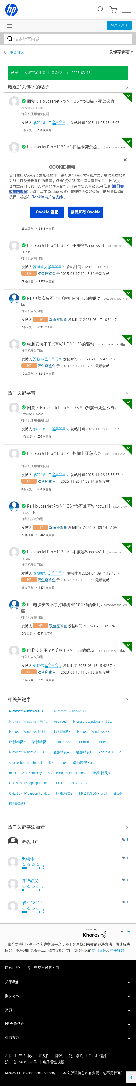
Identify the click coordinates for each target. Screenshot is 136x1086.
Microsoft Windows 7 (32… (92, 721)
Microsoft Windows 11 (70, 711)
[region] (68, 189)
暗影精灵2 (64, 793)
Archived (60, 721)
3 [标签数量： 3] (127, 839)
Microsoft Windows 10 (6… (28, 711)
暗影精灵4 (61, 752)
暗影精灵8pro (83, 762)
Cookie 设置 (47, 212)
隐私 (59, 1055)
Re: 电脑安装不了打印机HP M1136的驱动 (77, 298)
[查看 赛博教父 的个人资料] (40, 267)
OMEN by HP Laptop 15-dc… (29, 783)
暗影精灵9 (62, 731)
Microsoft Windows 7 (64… (28, 721)
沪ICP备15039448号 (21, 1062)
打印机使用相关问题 (35, 114)
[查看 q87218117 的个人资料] (42, 122)
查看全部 (68, 87)
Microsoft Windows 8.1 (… (27, 752)
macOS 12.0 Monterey (25, 773)
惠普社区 (17, 52)
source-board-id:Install (25, 762)
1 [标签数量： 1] (127, 858)
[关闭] (125, 159)
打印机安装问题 (32, 258)
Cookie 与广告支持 (47, 197)
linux (63, 762)
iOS (50, 762)
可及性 (44, 1055)
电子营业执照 (54, 1062)
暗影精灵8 (102, 773)
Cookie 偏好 (98, 1055)
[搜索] (68, 39)
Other (102, 742)
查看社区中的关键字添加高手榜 (68, 827)
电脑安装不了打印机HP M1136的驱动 (74, 344)
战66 (118, 793)
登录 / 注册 (119, 25)
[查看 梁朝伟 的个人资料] (38, 359)
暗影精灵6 (84, 752)
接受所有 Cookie (86, 212)
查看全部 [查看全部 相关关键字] (68, 700)
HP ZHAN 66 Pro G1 (93, 793)
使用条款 (99, 950)
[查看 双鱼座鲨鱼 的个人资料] (47, 273)
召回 (8, 1055)
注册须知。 (119, 950)
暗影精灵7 (17, 742)
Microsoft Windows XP (93, 731)
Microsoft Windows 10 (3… (28, 731)
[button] (68, 982)
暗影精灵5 (40, 742)
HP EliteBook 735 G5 (71, 783)
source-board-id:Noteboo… (67, 773)
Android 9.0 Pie (110, 752)
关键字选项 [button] (119, 52)
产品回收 (25, 1055)
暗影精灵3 (17, 803)
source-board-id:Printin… (73, 742)
